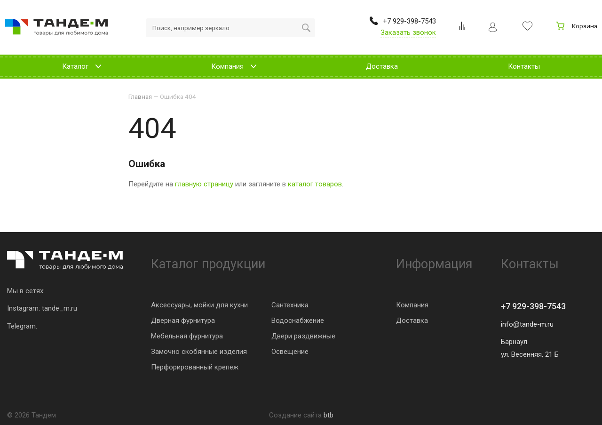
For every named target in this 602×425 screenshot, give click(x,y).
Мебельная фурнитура (187, 336)
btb (328, 415)
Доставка (412, 320)
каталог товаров (315, 184)
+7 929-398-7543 (533, 306)
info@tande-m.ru (527, 324)
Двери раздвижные (303, 336)
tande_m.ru (59, 308)
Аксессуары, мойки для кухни (199, 305)
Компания (412, 305)
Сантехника (290, 305)
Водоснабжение (297, 320)
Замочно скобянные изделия (199, 351)
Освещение (290, 351)
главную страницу (204, 184)
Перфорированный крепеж (194, 367)
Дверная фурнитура (183, 320)
